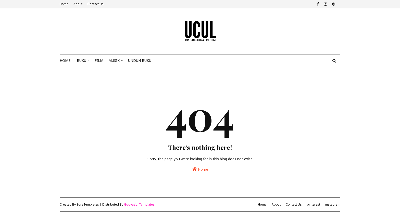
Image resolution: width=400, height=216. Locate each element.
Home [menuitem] (65, 60)
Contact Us (96, 4)
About (77, 4)
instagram (332, 204)
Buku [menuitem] (81, 60)
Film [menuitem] (99, 60)
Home (64, 4)
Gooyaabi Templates (139, 204)
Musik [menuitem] (114, 60)
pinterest (313, 204)
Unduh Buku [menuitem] (139, 60)
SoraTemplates (88, 204)
